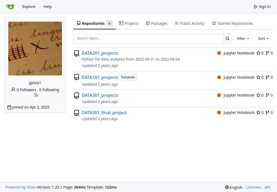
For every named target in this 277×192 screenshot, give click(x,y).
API (267, 187)
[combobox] (243, 38)
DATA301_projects (100, 95)
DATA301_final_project (104, 112)
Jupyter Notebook (235, 52)
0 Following (49, 89)
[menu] (233, 187)
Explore (28, 6)
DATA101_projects (100, 77)
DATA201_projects (100, 53)
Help (48, 6)
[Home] (10, 6)
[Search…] (227, 38)
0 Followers (23, 89)
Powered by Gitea (20, 187)
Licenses (253, 187)
